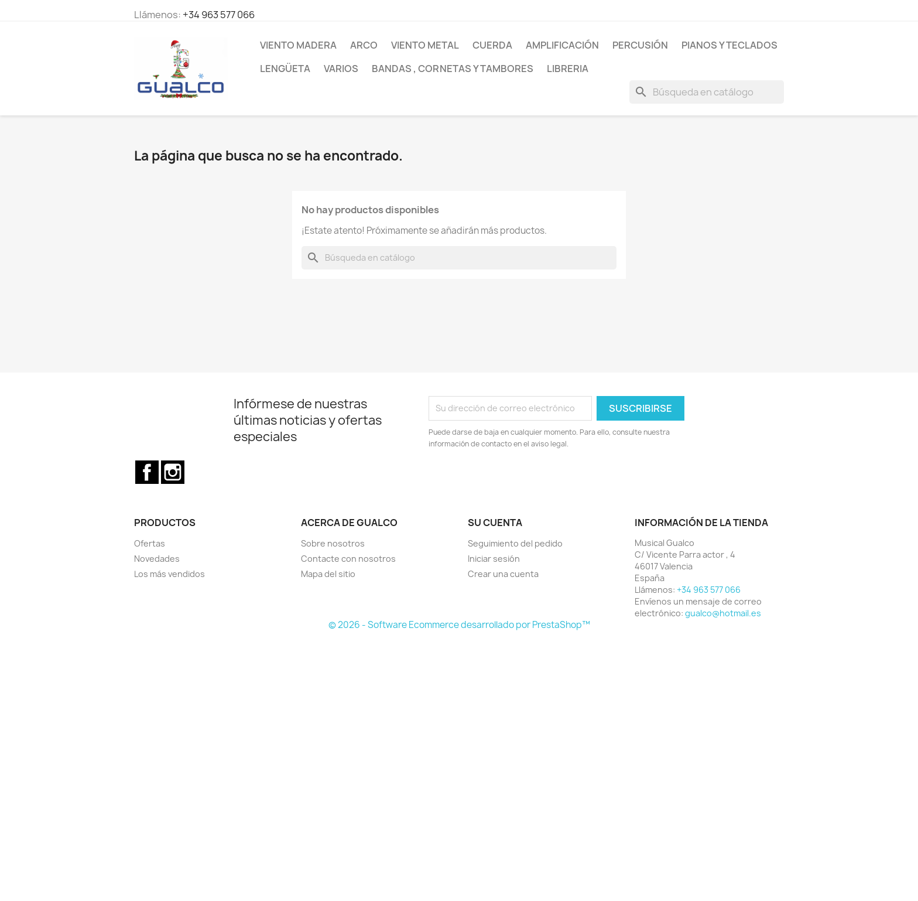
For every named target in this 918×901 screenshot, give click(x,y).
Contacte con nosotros (348, 558)
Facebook (147, 472)
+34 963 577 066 (219, 14)
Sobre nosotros (333, 543)
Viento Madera (298, 45)
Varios (341, 68)
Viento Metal (425, 45)
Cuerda (492, 45)
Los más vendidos (169, 573)
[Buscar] (706, 92)
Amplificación (562, 45)
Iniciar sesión (494, 558)
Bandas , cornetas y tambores (452, 68)
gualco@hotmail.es (723, 613)
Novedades (157, 558)
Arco (364, 45)
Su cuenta (495, 522)
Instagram (172, 472)
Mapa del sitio (328, 573)
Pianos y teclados (729, 45)
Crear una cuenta (503, 573)
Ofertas (149, 543)
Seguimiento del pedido (515, 543)
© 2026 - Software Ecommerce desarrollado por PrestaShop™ (459, 625)
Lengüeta (285, 68)
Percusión (640, 45)
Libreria (567, 68)
